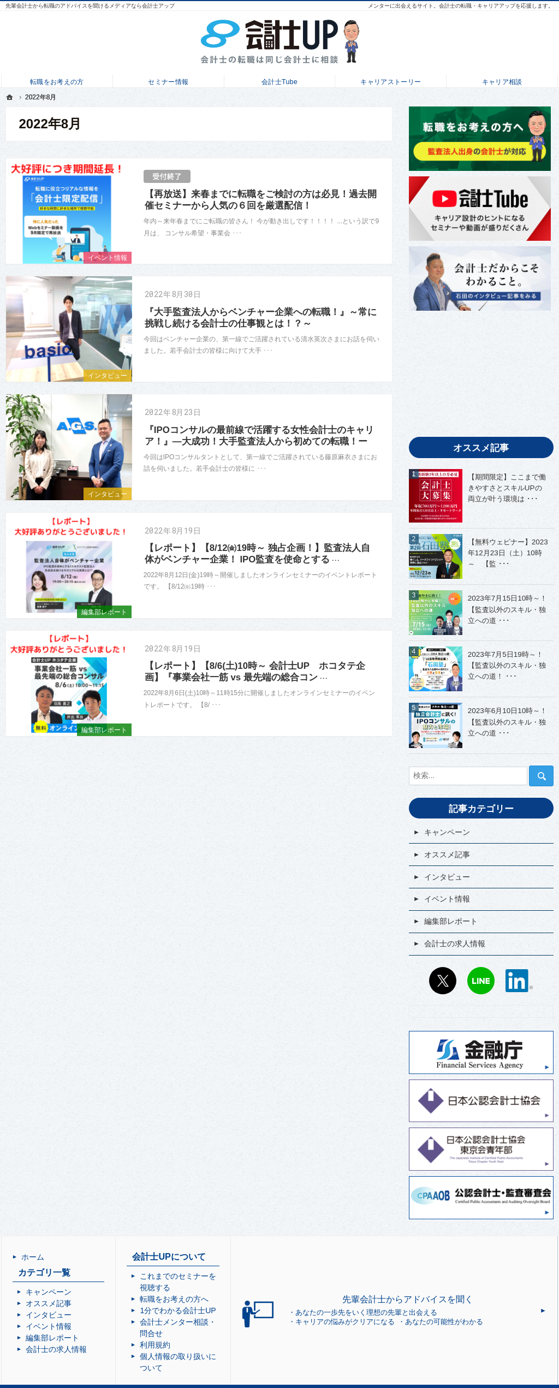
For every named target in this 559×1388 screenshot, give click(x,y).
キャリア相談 (502, 79)
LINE (481, 980)
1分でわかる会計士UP (214, 1299)
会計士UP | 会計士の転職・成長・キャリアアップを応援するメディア (293, 1380)
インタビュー (107, 375)
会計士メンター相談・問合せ (225, 1310)
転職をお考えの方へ (210, 1287)
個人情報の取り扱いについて (225, 1333)
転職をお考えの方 (56, 79)
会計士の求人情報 (454, 943)
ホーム (32, 1257)
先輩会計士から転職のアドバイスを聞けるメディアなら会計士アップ (90, 6)
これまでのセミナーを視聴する (229, 1276)
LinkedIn (519, 980)
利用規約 (191, 1322)
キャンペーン (447, 832)
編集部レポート (104, 612)
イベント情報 (107, 258)
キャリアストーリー (390, 79)
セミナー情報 (168, 79)
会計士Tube (279, 79)
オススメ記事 (447, 854)
